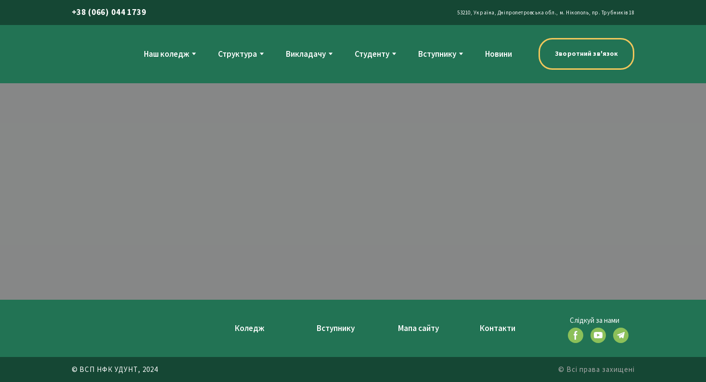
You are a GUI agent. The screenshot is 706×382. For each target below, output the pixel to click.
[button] (586, 54)
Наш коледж (166, 54)
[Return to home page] (91, 54)
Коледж (249, 328)
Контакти (497, 328)
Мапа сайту (418, 328)
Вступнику (437, 54)
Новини (498, 54)
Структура (237, 54)
